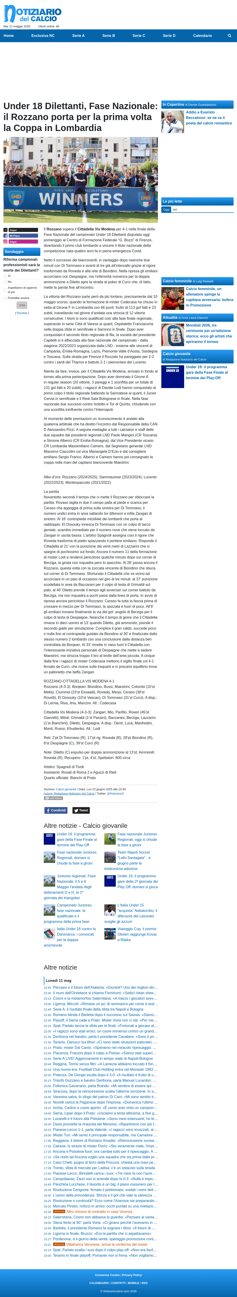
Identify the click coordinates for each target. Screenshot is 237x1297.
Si (9, 276)
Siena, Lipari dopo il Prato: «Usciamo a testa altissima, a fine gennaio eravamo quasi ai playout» (131, 1113)
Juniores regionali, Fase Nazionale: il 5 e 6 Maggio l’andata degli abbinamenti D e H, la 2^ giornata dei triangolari (70, 887)
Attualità (170, 317)
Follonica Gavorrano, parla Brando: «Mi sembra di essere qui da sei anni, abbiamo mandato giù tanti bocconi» (142, 1086)
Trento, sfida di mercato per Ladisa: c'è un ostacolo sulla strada (104, 1168)
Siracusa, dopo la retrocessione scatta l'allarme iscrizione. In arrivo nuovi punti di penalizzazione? (132, 1091)
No (10, 281)
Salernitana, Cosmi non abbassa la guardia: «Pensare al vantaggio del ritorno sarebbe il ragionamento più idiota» (144, 1217)
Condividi (56, 810)
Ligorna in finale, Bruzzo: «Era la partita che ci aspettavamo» (102, 1233)
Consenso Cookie (107, 1275)
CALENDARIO (99, 1283)
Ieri (175, 209)
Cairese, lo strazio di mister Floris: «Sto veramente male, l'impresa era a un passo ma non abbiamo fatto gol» (141, 1146)
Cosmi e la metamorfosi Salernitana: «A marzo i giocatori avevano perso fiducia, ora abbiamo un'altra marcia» (142, 998)
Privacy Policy (132, 1275)
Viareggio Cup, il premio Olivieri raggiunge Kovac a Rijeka (137, 934)
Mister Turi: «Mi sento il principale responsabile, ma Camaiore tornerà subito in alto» (121, 1135)
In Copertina (173, 104)
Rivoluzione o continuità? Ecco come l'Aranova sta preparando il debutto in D (115, 1201)
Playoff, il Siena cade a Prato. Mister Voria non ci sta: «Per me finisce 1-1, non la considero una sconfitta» (138, 1020)
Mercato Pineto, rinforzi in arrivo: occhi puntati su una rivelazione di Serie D (114, 1206)
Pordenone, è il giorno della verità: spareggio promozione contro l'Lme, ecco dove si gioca (125, 1239)
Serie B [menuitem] (108, 36)
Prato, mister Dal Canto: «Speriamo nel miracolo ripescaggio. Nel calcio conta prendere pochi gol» (132, 1048)
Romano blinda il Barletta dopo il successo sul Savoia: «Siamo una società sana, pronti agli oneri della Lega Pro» (144, 1015)
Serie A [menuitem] (78, 36)
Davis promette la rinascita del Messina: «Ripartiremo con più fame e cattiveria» (117, 1124)
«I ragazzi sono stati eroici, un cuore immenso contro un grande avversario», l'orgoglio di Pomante (132, 1031)
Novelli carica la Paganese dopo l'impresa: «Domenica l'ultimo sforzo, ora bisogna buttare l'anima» (132, 1102)
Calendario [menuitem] (202, 36)
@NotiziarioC (115, 793)
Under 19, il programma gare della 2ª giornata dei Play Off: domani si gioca (138, 881)
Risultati (22, 313)
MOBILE (133, 1283)
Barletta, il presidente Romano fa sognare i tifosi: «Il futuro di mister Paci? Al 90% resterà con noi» (132, 1228)
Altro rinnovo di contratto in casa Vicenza (92, 1212)
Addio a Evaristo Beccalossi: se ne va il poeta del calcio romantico (209, 117)
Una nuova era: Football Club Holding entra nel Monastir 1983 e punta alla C (115, 1069)
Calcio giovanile (66, 789)
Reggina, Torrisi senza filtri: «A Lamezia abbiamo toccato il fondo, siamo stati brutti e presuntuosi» (132, 1064)
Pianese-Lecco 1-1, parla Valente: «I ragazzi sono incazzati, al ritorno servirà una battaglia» (127, 1130)
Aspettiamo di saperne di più (22, 290)
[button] (22, 305)
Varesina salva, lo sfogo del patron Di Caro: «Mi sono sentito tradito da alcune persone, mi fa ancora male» (139, 1097)
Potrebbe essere (18, 298)
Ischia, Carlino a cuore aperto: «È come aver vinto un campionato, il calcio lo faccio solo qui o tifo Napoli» (138, 1108)
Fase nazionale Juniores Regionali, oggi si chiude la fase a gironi (137, 839)
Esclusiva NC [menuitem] (42, 36)
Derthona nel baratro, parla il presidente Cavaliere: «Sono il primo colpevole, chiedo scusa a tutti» (132, 1037)
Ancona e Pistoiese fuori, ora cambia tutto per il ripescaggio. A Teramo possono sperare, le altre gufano (136, 1151)
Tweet (81, 810)
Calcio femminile (177, 281)
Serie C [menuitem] (139, 36)
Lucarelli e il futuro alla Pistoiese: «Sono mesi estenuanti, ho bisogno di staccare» (119, 1119)
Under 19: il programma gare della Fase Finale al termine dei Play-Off (77, 839)
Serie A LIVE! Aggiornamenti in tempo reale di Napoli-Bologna (103, 1058)
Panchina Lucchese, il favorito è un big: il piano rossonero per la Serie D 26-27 (116, 1184)
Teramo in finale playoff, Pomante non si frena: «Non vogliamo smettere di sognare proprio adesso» (133, 1255)
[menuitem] (229, 36)
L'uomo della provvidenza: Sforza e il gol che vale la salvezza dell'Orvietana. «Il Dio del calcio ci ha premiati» (141, 1195)
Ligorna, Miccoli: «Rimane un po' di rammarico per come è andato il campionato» (118, 1004)
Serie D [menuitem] (169, 36)
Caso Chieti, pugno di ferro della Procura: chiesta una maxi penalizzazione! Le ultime (121, 1162)
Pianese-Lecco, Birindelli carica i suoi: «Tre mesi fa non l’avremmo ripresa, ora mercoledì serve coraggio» (138, 1173)
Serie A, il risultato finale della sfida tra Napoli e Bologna (98, 1009)
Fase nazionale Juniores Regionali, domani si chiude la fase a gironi (76, 857)
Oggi (166, 209)
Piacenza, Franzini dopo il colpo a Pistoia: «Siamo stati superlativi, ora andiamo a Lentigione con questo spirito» (143, 1053)
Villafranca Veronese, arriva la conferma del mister (100, 1244)
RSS (144, 1283)
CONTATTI (118, 1283)
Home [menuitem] (9, 36)
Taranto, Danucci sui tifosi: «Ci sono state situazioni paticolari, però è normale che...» (121, 1042)
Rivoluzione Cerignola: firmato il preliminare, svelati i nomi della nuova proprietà (117, 1190)
